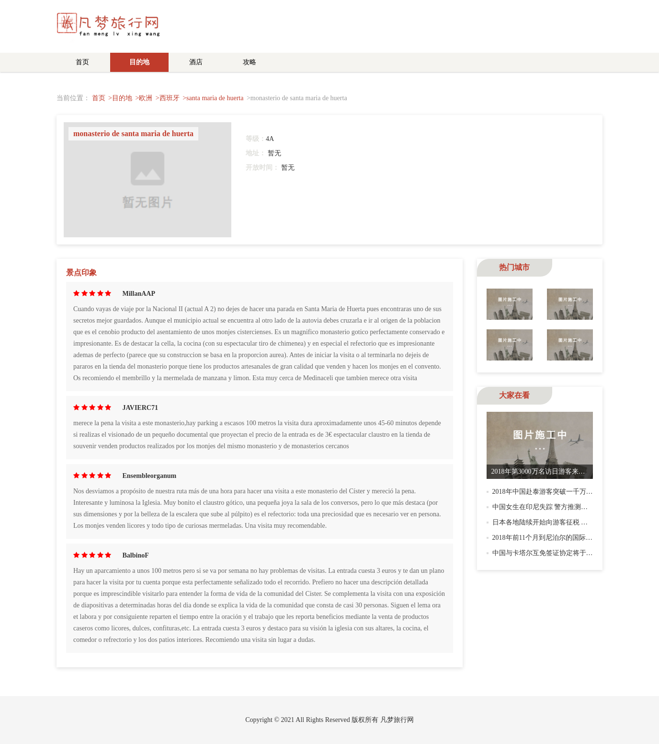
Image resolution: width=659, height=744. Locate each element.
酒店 (196, 62)
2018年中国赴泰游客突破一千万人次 (546, 491)
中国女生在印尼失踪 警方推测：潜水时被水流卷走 (567, 507)
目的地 (139, 62)
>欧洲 (143, 98)
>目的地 (120, 98)
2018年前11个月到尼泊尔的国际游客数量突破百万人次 (572, 537)
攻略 (249, 62)
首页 (82, 62)
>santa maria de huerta (212, 98)
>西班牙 (168, 98)
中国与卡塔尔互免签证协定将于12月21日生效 (559, 553)
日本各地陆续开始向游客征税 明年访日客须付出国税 (570, 522)
